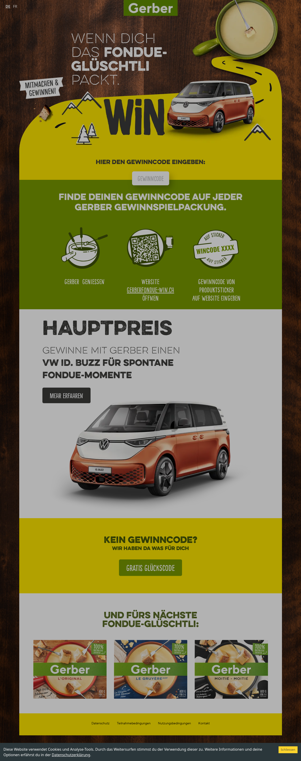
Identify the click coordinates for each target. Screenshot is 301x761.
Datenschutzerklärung (71, 754)
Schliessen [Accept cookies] (288, 749)
